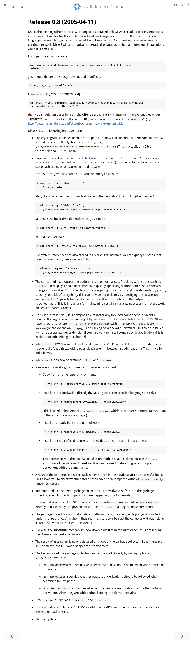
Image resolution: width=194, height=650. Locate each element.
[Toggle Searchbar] (22, 7)
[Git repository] (182, 5)
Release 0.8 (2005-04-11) (62, 22)
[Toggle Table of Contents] (5, 7)
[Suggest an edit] (188, 5)
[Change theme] (13, 7)
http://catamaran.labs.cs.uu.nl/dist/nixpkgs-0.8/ (120, 319)
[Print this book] (176, 5)
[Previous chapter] (12, 636)
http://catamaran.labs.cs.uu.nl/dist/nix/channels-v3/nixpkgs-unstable (76, 123)
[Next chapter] (182, 636)
